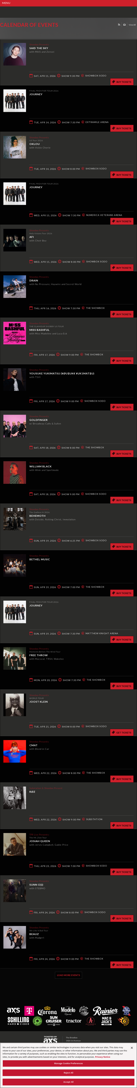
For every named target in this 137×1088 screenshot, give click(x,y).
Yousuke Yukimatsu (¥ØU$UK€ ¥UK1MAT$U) (61, 373)
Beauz (34, 933)
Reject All (68, 1072)
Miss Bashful (39, 329)
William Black (40, 466)
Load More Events (68, 975)
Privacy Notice (102, 1056)
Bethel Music (39, 558)
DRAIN (33, 280)
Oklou (34, 143)
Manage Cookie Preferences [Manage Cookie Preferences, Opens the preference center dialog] (68, 1063)
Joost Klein (38, 701)
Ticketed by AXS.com (23, 33)
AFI (31, 236)
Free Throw (38, 654)
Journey (35, 94)
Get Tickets (121, 732)
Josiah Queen (39, 840)
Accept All (68, 1081)
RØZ (32, 791)
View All (132, 25)
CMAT (33, 744)
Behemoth (37, 515)
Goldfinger (38, 419)
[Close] (131, 1047)
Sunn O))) (36, 884)
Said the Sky (38, 47)
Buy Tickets (121, 81)
